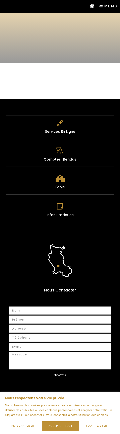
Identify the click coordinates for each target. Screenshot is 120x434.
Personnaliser (22, 425)
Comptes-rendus (60, 174)
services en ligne (60, 146)
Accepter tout (96, 425)
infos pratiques (60, 230)
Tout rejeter (59, 425)
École (60, 202)
